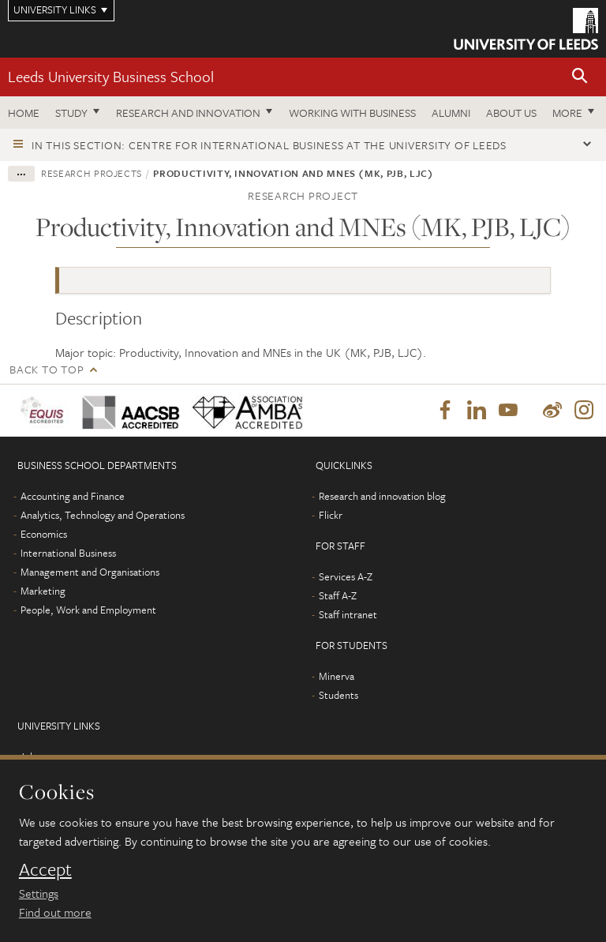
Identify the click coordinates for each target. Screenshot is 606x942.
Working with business (352, 112)
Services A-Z (345, 576)
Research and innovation (188, 112)
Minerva (336, 676)
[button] (580, 77)
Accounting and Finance (73, 496)
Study (71, 112)
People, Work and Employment (88, 609)
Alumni (451, 112)
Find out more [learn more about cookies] (55, 912)
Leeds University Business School (111, 76)
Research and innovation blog (382, 496)
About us (511, 112)
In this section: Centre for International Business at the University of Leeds (269, 145)
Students (338, 695)
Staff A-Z (338, 595)
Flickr (330, 515)
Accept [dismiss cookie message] (45, 869)
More (567, 112)
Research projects (91, 173)
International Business (68, 553)
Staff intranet (348, 614)
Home (23, 112)
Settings (38, 893)
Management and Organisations (90, 572)
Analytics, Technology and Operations (103, 515)
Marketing (43, 591)
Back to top (46, 369)
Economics (44, 534)
